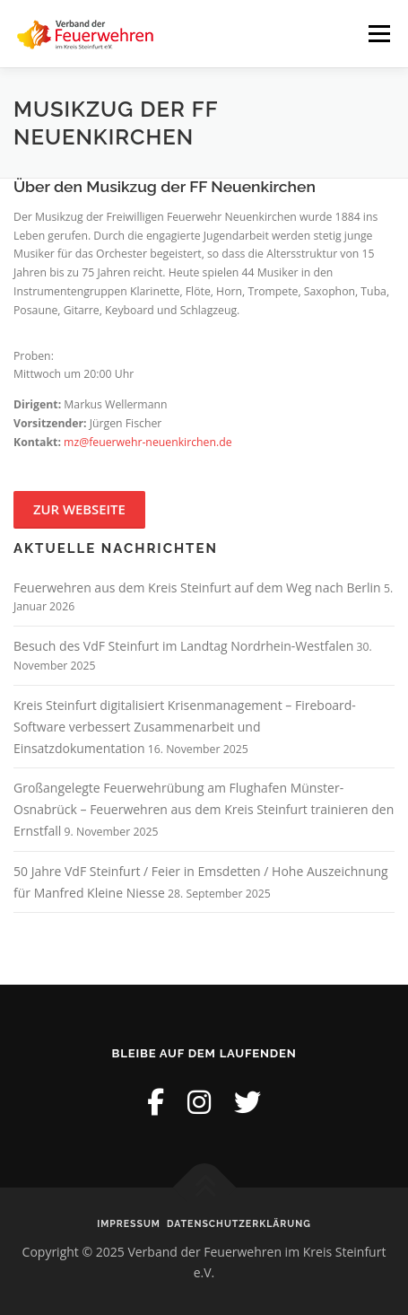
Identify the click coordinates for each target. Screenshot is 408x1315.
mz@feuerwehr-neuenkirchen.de (148, 442)
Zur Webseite (79, 509)
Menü (378, 33)
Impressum (129, 1223)
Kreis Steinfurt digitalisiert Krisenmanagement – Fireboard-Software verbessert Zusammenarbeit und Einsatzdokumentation (184, 727)
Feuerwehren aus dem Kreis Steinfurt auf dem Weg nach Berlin (197, 587)
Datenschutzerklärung (239, 1223)
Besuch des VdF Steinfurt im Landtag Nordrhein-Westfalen (183, 645)
